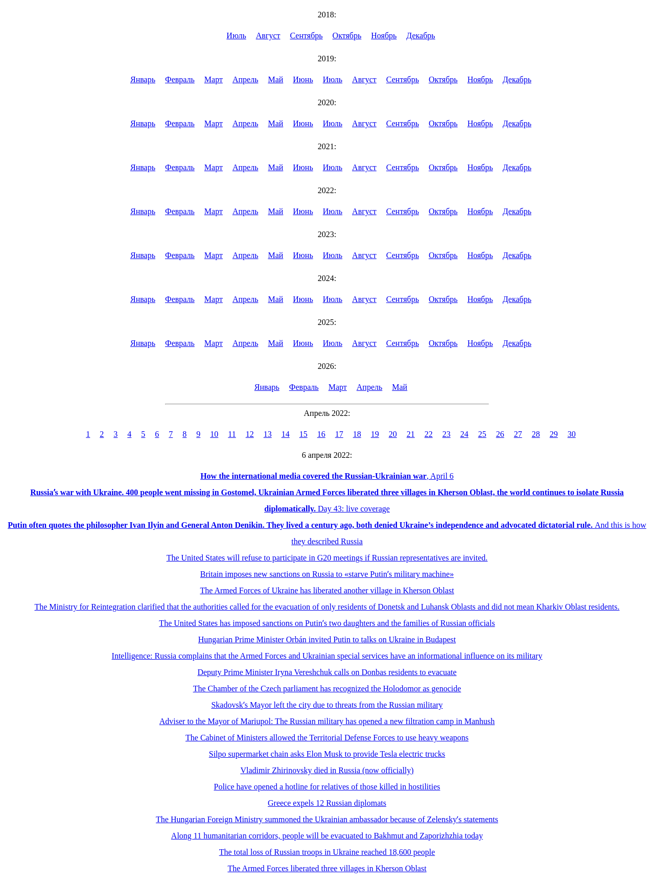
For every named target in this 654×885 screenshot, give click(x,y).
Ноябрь (383, 35)
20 (393, 434)
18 (357, 434)
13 (268, 434)
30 (572, 434)
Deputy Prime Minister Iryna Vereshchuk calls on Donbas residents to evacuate (326, 672)
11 (232, 434)
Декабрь (420, 35)
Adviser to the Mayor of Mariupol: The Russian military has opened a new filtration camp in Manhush (327, 721)
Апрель (245, 79)
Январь (142, 79)
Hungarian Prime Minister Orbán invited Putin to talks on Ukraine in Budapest (327, 639)
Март (213, 79)
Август (268, 35)
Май (275, 79)
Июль (236, 35)
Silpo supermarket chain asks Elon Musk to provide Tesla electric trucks (327, 754)
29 (554, 434)
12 (250, 434)
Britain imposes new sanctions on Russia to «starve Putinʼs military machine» (327, 574)
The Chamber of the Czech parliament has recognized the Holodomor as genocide (327, 688)
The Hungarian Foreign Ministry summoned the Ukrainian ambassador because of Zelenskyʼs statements (327, 819)
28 (536, 434)
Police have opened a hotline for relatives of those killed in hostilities (327, 786)
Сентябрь (306, 35)
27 (518, 434)
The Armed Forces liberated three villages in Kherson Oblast (326, 868)
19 (375, 434)
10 (214, 434)
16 (321, 434)
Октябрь (347, 35)
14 (286, 434)
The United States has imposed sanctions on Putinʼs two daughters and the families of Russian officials (327, 623)
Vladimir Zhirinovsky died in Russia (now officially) (326, 770)
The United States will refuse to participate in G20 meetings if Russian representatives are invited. (327, 557)
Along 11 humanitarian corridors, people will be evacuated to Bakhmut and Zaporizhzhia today (327, 835)
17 (339, 434)
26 (500, 434)
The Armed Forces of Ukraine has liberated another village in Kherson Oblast (327, 590)
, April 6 (327, 476)
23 (446, 434)
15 (303, 434)
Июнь (303, 79)
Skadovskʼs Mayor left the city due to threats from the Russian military (326, 705)
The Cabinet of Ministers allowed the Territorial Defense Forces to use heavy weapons (327, 737)
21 (411, 434)
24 (464, 434)
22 (429, 434)
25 (482, 434)
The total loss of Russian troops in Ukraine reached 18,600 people (327, 852)
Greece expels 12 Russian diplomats (327, 803)
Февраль (180, 79)
